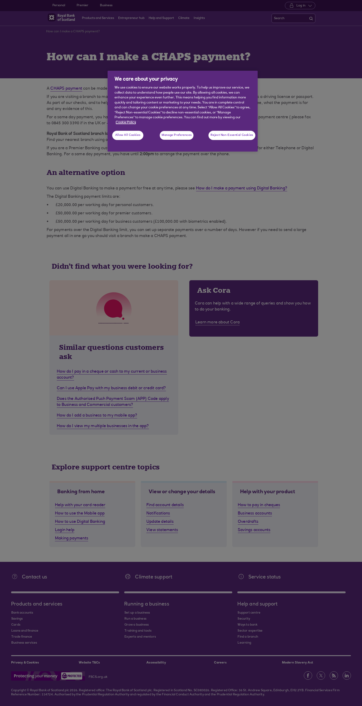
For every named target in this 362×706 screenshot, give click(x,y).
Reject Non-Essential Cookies (232, 135)
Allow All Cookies (128, 135)
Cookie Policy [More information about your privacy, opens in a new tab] (126, 122)
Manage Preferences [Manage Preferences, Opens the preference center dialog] (177, 135)
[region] (183, 111)
